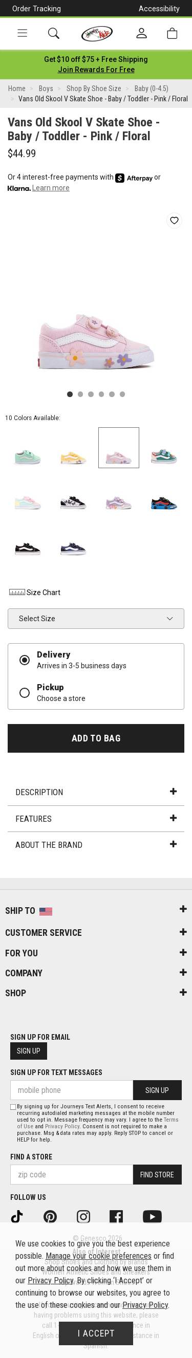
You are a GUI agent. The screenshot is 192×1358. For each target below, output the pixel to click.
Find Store (157, 1175)
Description (95, 792)
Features (95, 818)
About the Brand (95, 844)
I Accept (96, 1333)
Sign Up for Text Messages (56, 1072)
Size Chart (34, 592)
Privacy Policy (62, 1126)
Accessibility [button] (159, 9)
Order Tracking (36, 9)
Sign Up (28, 1051)
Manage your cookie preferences (99, 1256)
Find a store (31, 1157)
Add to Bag (96, 738)
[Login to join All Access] (96, 59)
